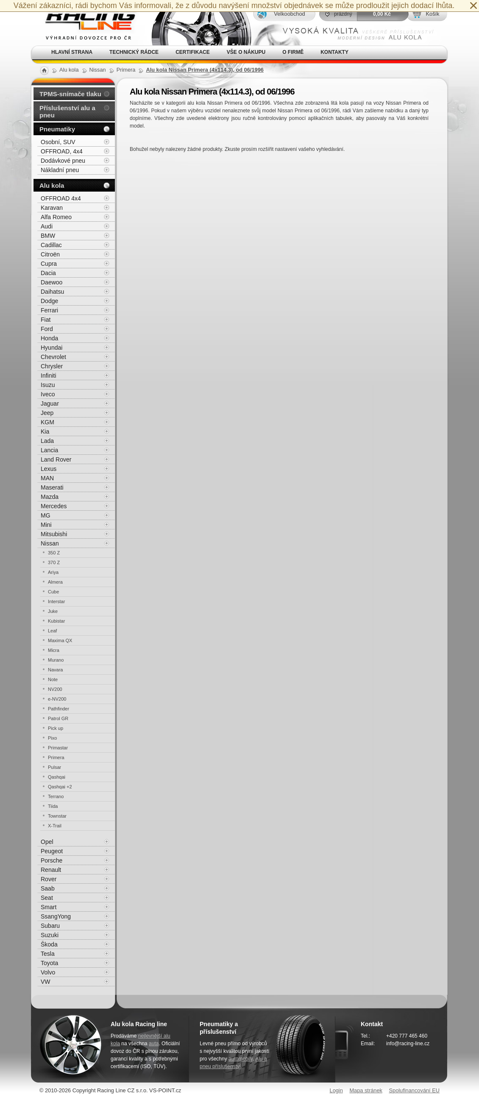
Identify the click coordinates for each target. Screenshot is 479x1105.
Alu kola (51, 185)
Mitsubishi (54, 534)
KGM (47, 422)
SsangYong (56, 916)
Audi (47, 226)
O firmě (293, 52)
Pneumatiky (57, 129)
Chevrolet (53, 356)
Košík (432, 14)
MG (45, 515)
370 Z (54, 562)
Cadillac (51, 245)
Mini (46, 524)
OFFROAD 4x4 (61, 198)
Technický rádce (134, 52)
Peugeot (52, 851)
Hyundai (51, 347)
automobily (240, 1059)
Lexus (48, 468)
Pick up (55, 728)
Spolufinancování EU (414, 1090)
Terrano (56, 796)
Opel (47, 841)
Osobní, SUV (58, 142)
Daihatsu (52, 291)
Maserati (52, 487)
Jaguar (50, 403)
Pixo (52, 737)
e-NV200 (57, 698)
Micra (53, 650)
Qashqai (56, 776)
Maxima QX (60, 640)
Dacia (48, 273)
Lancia (49, 450)
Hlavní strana (71, 52)
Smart (48, 907)
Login (336, 1090)
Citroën (50, 254)
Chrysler (52, 366)
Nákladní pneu (60, 170)
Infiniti (48, 375)
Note (53, 679)
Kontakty (334, 52)
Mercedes (54, 506)
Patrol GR (58, 718)
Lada (47, 440)
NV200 (55, 689)
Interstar (56, 601)
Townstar (57, 815)
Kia (45, 431)
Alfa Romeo (56, 217)
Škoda (49, 944)
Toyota (49, 963)
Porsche (51, 860)
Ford (47, 329)
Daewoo (51, 282)
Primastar (58, 747)
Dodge (49, 301)
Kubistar (56, 620)
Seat (47, 897)
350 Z (54, 552)
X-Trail (54, 825)
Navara (55, 669)
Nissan (50, 543)
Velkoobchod (289, 14)
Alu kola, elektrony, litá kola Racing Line (85, 22)
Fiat (45, 319)
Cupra (49, 263)
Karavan (52, 207)
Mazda (49, 496)
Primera (56, 757)
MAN (47, 478)
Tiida (53, 806)
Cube (53, 591)
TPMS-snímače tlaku (70, 93)
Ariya (53, 572)
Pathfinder (58, 708)
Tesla (48, 953)
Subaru (50, 925)
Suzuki (49, 935)
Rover (48, 879)
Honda (49, 338)
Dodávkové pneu (63, 160)
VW (45, 981)
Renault (51, 869)
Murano (56, 659)
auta (154, 1044)
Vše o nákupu (246, 52)
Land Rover (56, 459)
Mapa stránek (365, 1090)
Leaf (52, 630)
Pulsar (54, 767)
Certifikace (192, 52)
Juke (53, 611)
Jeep (47, 412)
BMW (48, 235)
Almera (55, 582)
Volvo (48, 972)
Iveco (48, 394)
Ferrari (49, 310)
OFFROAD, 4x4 (62, 151)
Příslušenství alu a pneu (67, 111)
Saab (48, 888)
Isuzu (48, 384)
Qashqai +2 (60, 786)
